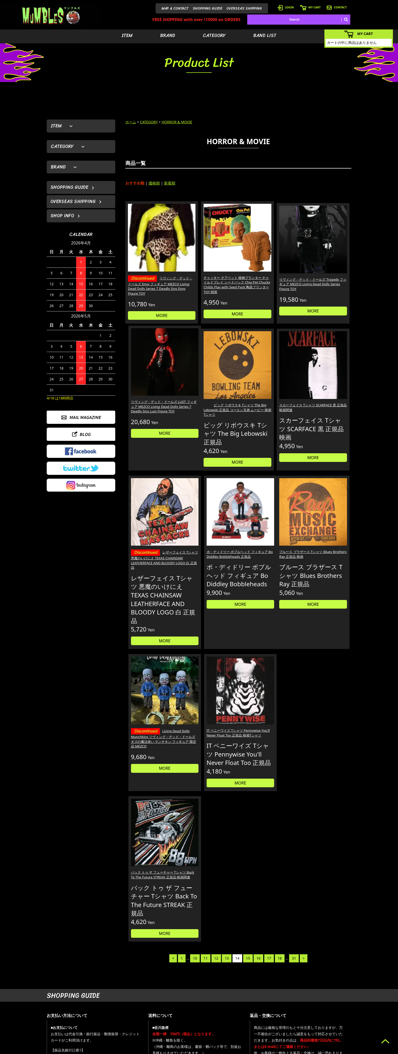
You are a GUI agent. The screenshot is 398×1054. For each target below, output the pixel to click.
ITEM (127, 35)
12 (216, 648)
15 (248, 648)
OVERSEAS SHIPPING (244, 8)
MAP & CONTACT (175, 8)
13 (227, 648)
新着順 (169, 183)
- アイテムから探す (252, 995)
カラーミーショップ (160, 1049)
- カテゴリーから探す (253, 1010)
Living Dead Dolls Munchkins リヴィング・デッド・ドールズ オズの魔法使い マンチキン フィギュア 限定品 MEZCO (209, 559)
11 (206, 648)
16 (258, 648)
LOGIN (286, 7)
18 (280, 648)
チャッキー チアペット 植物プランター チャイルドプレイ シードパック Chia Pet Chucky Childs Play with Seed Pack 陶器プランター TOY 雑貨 (209, 270)
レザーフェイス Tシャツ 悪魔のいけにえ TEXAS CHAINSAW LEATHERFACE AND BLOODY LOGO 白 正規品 (266, 386)
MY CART (310, 7)
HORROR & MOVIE (177, 122)
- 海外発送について (287, 1017)
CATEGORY (214, 35)
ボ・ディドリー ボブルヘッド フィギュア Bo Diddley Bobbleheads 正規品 (324, 380)
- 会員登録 (281, 995)
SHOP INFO (62, 216)
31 (294, 648)
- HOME (324, 995)
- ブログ (324, 1002)
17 (269, 648)
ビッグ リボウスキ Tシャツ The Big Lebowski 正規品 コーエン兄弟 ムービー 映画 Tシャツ (151, 383)
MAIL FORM (85, 1028)
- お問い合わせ (329, 1017)
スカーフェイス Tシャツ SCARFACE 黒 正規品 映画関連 (208, 380)
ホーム (130, 122)
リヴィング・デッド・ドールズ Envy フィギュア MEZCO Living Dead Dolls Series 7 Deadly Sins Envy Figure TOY (151, 269)
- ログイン (281, 1002)
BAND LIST (264, 35)
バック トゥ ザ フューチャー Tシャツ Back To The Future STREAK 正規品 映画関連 (323, 553)
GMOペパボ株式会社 (213, 1049)
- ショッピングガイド (289, 1025)
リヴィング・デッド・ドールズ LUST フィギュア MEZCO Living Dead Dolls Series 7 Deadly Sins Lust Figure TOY (324, 265)
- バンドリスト (249, 1017)
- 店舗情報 (326, 1010)
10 (195, 648)
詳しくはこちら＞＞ (126, 947)
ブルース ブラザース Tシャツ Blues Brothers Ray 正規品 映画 (151, 553)
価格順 (154, 183)
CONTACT (337, 7)
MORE (152, 301)
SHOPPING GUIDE (207, 8)
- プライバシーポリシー (335, 1025)
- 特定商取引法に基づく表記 (293, 1033)
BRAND (167, 35)
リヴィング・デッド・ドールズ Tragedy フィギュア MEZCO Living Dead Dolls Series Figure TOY (266, 265)
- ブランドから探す (252, 1002)
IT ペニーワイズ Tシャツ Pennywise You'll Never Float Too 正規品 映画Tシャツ (267, 553)
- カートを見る (284, 1010)
